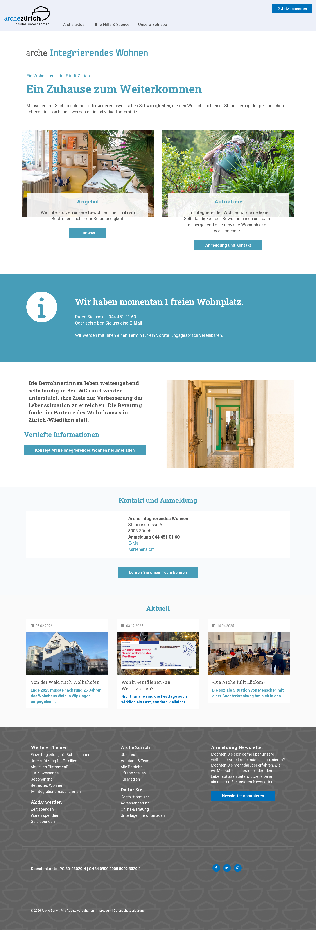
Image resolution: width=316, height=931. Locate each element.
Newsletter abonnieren (245, 796)
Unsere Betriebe (152, 24)
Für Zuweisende (45, 773)
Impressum (104, 911)
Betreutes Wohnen (47, 785)
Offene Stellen (133, 773)
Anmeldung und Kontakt (228, 245)
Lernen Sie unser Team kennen (158, 572)
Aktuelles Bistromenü (49, 767)
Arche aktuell (74, 24)
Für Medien (130, 779)
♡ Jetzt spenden (291, 8)
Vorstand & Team (136, 761)
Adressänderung (135, 803)
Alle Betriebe (132, 767)
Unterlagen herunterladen (143, 815)
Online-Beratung (135, 809)
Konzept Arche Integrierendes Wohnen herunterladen (88, 453)
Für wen (88, 233)
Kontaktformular (135, 797)
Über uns (128, 755)
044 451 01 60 (166, 537)
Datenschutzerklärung (129, 911)
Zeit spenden (42, 809)
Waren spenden (44, 815)
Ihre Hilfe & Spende (112, 24)
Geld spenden (43, 822)
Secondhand (42, 779)
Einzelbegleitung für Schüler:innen (60, 755)
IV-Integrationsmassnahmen (56, 792)
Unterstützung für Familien (54, 761)
